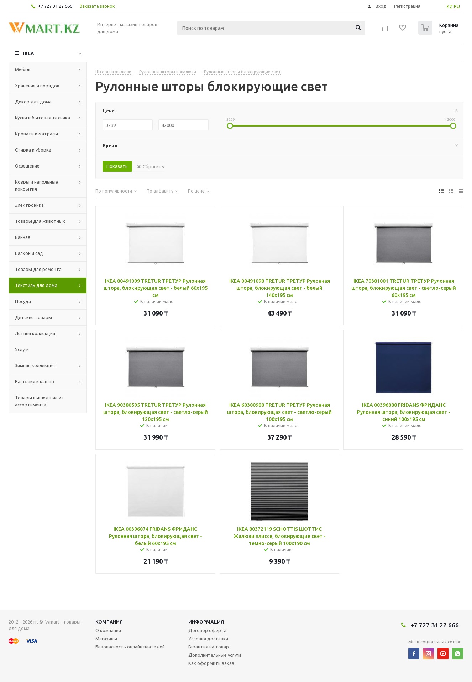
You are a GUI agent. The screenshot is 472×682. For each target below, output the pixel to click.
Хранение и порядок (37, 85)
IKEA (28, 53)
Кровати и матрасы (36, 133)
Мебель (23, 69)
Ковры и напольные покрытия (36, 185)
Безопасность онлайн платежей (130, 646)
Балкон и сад (29, 253)
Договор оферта (207, 630)
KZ (450, 6)
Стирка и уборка (33, 149)
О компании (108, 630)
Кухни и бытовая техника (42, 117)
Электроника (29, 204)
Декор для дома (33, 101)
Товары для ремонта (38, 269)
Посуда (23, 301)
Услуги (22, 349)
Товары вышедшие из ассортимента (39, 401)
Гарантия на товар (208, 646)
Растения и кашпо (34, 381)
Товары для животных (40, 221)
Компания (109, 621)
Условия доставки (208, 638)
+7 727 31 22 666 (55, 6)
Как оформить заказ (211, 663)
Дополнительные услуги (214, 654)
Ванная (22, 237)
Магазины (106, 638)
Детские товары (33, 317)
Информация (206, 621)
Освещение (27, 165)
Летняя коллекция (35, 333)
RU (457, 6)
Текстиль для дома (36, 285)
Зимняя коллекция (35, 365)
